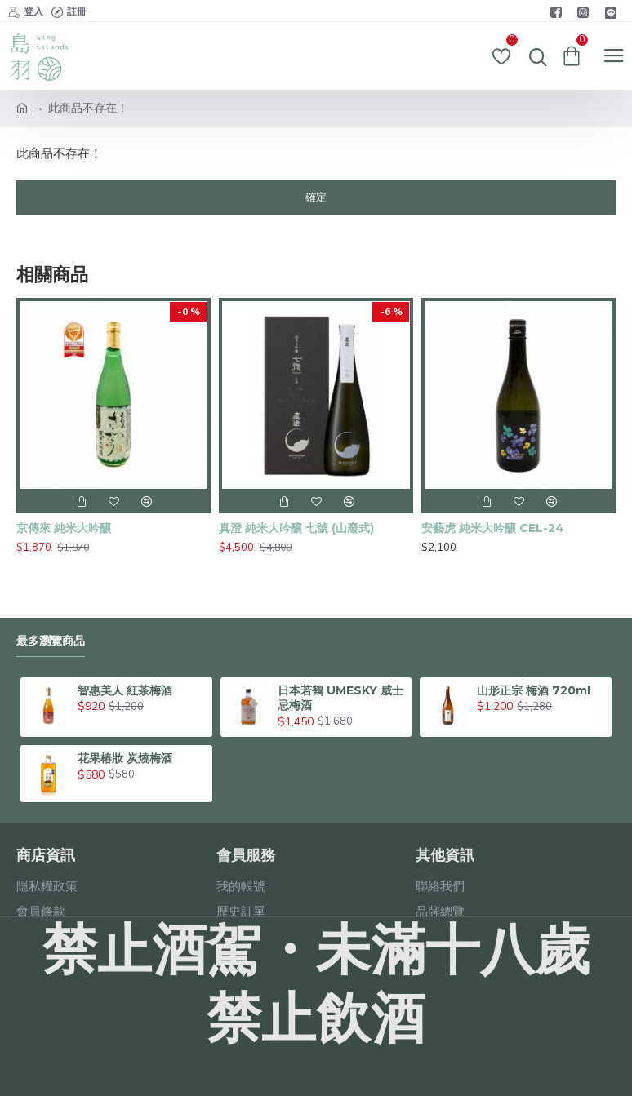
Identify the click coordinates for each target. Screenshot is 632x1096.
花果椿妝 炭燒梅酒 (125, 758)
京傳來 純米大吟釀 (63, 528)
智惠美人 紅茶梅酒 (125, 690)
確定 (316, 197)
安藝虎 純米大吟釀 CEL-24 (492, 528)
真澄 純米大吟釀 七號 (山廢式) (296, 528)
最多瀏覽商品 (50, 641)
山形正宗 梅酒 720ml (533, 690)
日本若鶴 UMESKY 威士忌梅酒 (340, 697)
